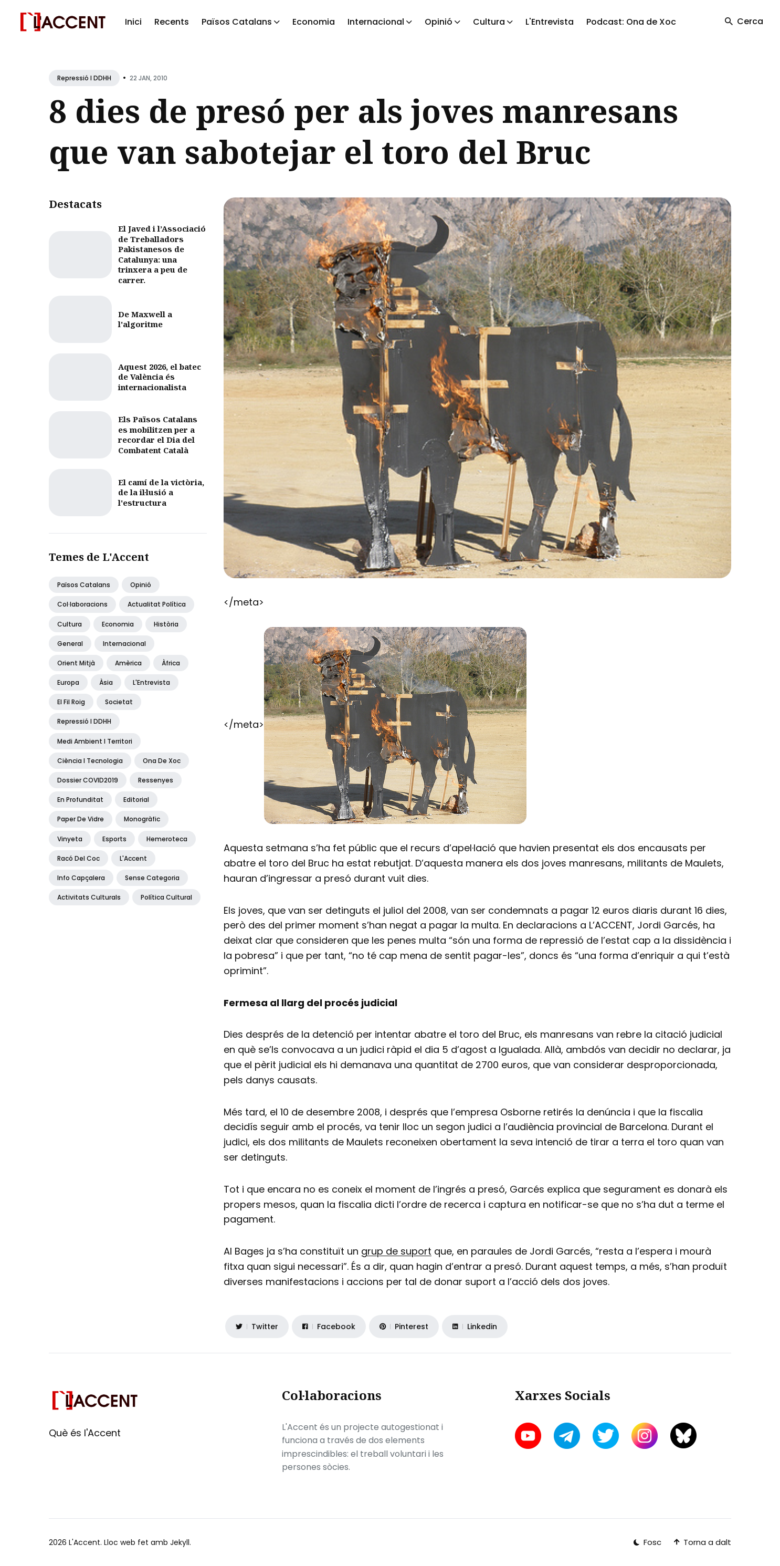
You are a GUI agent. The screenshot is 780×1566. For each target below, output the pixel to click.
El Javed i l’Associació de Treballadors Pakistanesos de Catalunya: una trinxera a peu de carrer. (162, 254)
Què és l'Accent (85, 1432)
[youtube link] (529, 1436)
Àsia (106, 682)
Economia (313, 22)
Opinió (140, 584)
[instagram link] (644, 1436)
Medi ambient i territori (94, 741)
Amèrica (128, 663)
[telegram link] (567, 1436)
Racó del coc (78, 858)
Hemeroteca (166, 838)
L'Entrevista (549, 22)
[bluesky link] (683, 1435)
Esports (114, 838)
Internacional (124, 643)
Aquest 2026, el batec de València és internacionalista (159, 376)
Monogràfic (142, 819)
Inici (133, 22)
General (70, 643)
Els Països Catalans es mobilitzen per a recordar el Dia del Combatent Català (157, 434)
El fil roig (71, 701)
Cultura (69, 624)
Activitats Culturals (89, 897)
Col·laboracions (82, 604)
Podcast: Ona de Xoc (631, 22)
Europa (68, 682)
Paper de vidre (80, 819)
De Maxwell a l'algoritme (145, 319)
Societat (119, 701)
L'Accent (133, 858)
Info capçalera (81, 877)
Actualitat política (157, 604)
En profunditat (80, 799)
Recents (171, 22)
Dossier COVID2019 (87, 780)
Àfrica (171, 663)
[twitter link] (606, 1436)
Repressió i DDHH (84, 78)
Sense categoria (152, 877)
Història (166, 624)
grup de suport (396, 1251)
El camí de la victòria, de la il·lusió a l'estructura (161, 492)
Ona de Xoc (162, 760)
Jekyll (179, 1542)
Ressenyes (155, 780)
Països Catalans (83, 584)
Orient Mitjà (76, 663)
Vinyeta (69, 838)
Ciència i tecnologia (90, 760)
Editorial (136, 799)
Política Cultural (166, 897)
